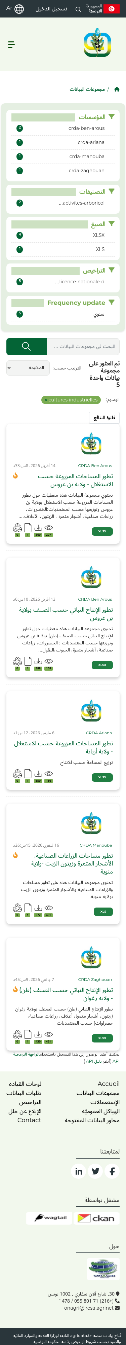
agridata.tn (81, 1336)
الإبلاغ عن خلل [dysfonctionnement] (24, 1111)
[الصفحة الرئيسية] (117, 89)
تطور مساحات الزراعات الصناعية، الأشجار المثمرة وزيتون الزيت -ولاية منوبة (72, 864)
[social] (112, 1171)
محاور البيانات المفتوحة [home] (92, 1120)
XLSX (102, 531)
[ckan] (97, 1218)
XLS (103, 912)
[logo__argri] (97, 42)
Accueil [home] (109, 1083)
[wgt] (49, 1218)
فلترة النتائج (104, 418)
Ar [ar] (9, 8)
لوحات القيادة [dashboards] (25, 1083)
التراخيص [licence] (30, 1102)
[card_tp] (95, 466)
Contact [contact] (29, 1120)
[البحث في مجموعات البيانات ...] (83, 346)
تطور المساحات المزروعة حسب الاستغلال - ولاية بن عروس (75, 480)
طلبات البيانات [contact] (23, 1093)
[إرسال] (26, 346)
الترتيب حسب (67, 367)
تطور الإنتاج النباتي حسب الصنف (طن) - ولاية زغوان (66, 994)
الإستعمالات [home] (105, 1102)
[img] (91, 443)
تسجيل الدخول (51, 8)
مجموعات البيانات (87, 89)
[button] (78, 8)
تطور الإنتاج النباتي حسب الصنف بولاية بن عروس (66, 614)
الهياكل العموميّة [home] (101, 1111)
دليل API (93, 1061)
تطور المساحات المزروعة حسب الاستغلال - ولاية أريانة (63, 747)
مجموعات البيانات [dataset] (98, 1093)
